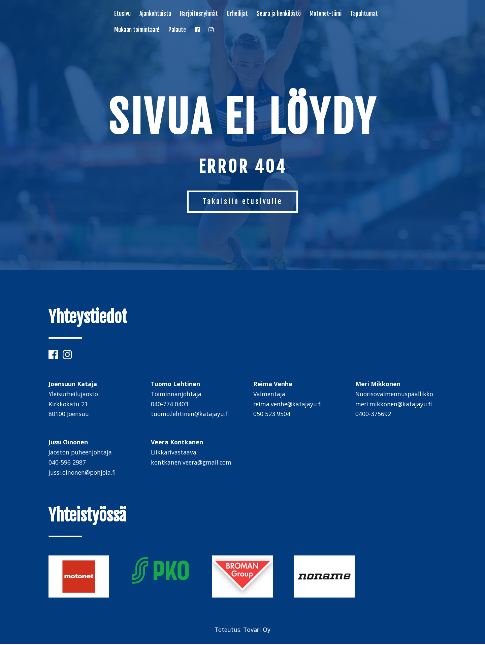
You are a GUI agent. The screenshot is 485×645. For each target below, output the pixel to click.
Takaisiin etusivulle (243, 202)
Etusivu (122, 14)
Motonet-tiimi (326, 14)
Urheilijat (237, 14)
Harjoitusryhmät (199, 14)
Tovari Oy (256, 630)
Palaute (177, 30)
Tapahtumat (364, 14)
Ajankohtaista (155, 14)
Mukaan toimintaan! (137, 30)
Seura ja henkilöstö (279, 14)
